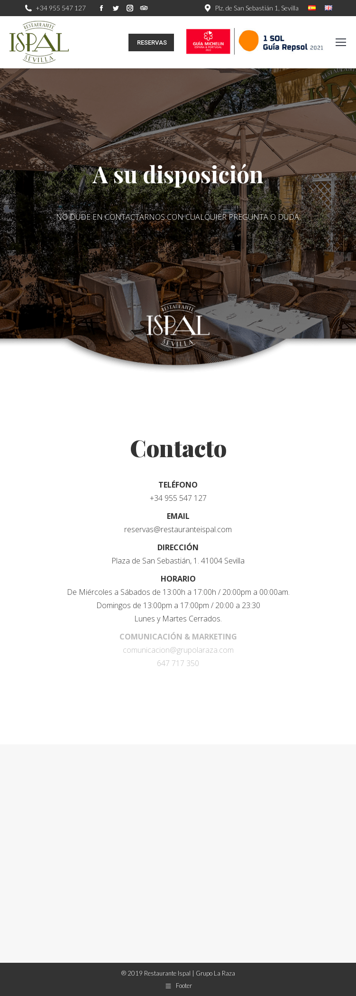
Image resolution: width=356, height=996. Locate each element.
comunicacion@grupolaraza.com (178, 650)
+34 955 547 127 (61, 8)
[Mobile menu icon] (341, 42)
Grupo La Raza (215, 973)
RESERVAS (151, 42)
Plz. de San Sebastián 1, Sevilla (257, 8)
